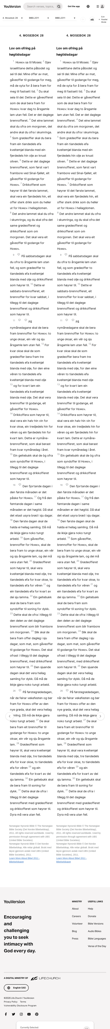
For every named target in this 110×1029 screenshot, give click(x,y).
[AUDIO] (83, 19)
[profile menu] (100, 6)
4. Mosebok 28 (13, 18)
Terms (23, 1001)
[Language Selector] (88, 6)
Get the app (74, 6)
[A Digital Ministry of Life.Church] (55, 976)
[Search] (39, 6)
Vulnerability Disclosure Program (20, 1005)
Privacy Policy (10, 1001)
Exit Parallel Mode (103, 19)
